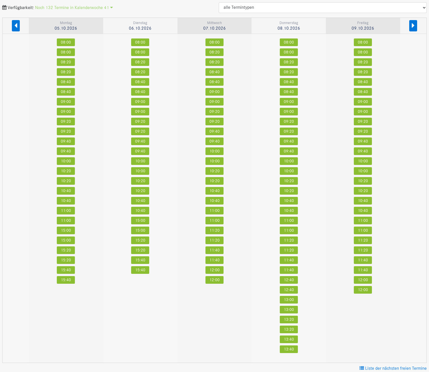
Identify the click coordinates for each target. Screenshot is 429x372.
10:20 (66, 171)
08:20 (66, 62)
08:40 (66, 82)
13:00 (289, 300)
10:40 (66, 191)
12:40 (289, 280)
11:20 (214, 230)
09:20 (66, 121)
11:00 (66, 210)
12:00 (214, 270)
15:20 (66, 250)
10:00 (66, 161)
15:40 (66, 270)
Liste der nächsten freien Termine (393, 368)
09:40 (66, 141)
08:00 (66, 42)
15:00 (66, 230)
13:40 (289, 339)
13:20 (289, 319)
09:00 (66, 102)
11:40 (214, 250)
